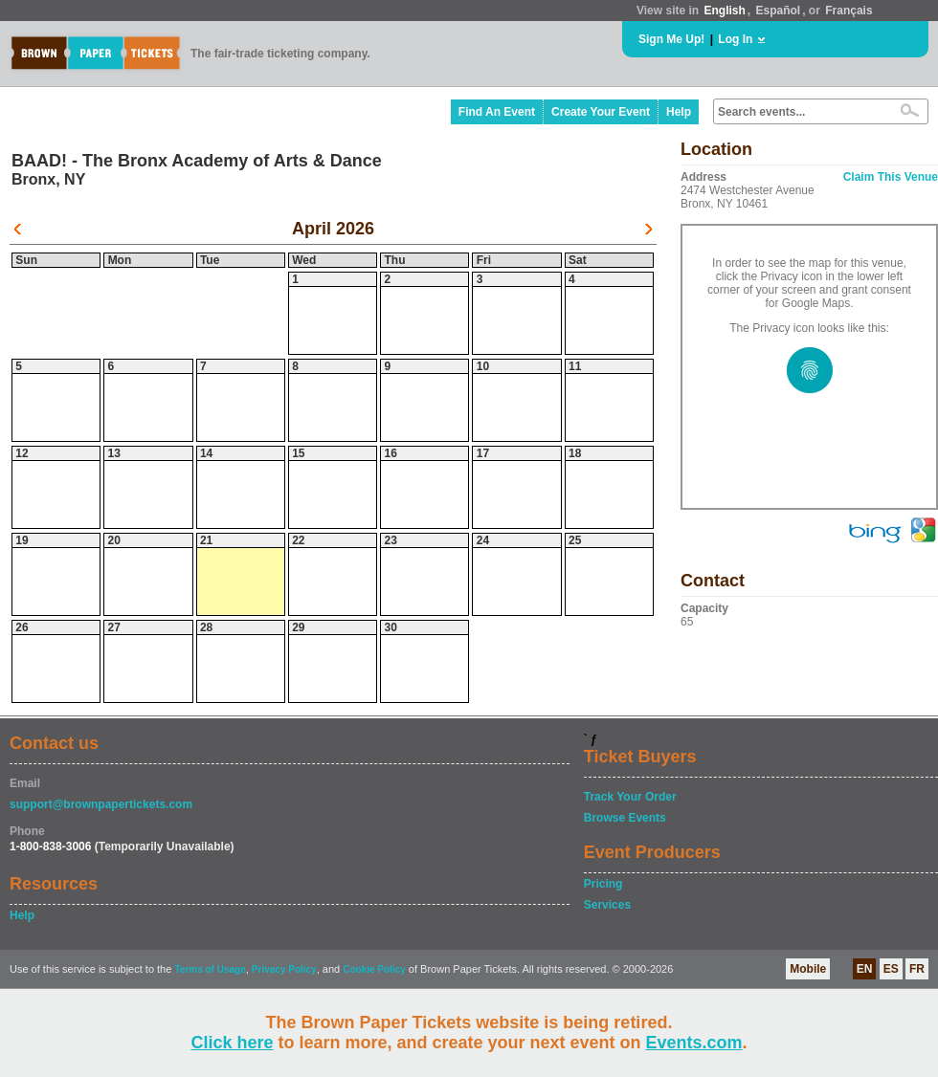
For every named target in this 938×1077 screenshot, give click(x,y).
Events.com (694, 1042)
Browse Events (625, 817)
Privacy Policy (284, 969)
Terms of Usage (209, 969)
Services (607, 905)
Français (848, 10)
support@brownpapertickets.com (101, 804)
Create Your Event (600, 112)
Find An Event (496, 112)
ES (891, 969)
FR (917, 969)
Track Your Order (630, 796)
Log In (735, 39)
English (724, 10)
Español (778, 10)
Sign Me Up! (671, 39)
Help (678, 112)
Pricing (603, 883)
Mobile (808, 969)
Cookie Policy (374, 969)
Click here (231, 1042)
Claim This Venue (890, 177)
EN (865, 969)
